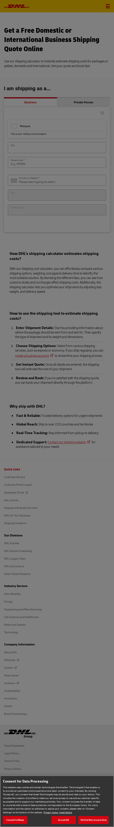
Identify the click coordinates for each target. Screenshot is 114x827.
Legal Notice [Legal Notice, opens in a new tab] (65, 812)
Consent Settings (15, 820)
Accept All (63, 820)
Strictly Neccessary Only (93, 820)
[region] (57, 801)
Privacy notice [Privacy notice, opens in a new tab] (51, 812)
